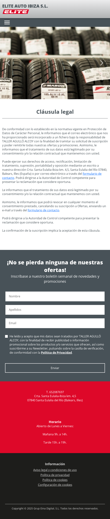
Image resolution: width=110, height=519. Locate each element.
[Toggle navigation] (7, 22)
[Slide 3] (58, 93)
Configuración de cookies (55, 485)
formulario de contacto (43, 210)
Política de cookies (55, 480)
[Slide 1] (52, 93)
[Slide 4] (61, 93)
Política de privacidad (55, 475)
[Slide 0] (49, 93)
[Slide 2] (55, 93)
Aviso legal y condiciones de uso (55, 470)
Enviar (55, 368)
